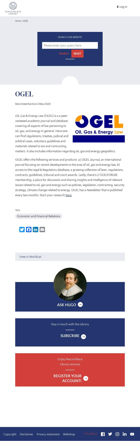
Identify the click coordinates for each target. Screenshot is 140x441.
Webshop (69, 434)
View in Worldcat (30, 256)
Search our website (70, 37)
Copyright (9, 434)
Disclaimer (26, 434)
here (69, 195)
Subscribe (70, 335)
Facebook (103, 434)
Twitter (110, 434)
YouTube (132, 434)
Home (18, 21)
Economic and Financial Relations (38, 216)
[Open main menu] (134, 5)
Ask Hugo (66, 304)
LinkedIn (125, 434)
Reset (77, 53)
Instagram (117, 434)
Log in (123, 6)
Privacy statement (48, 434)
